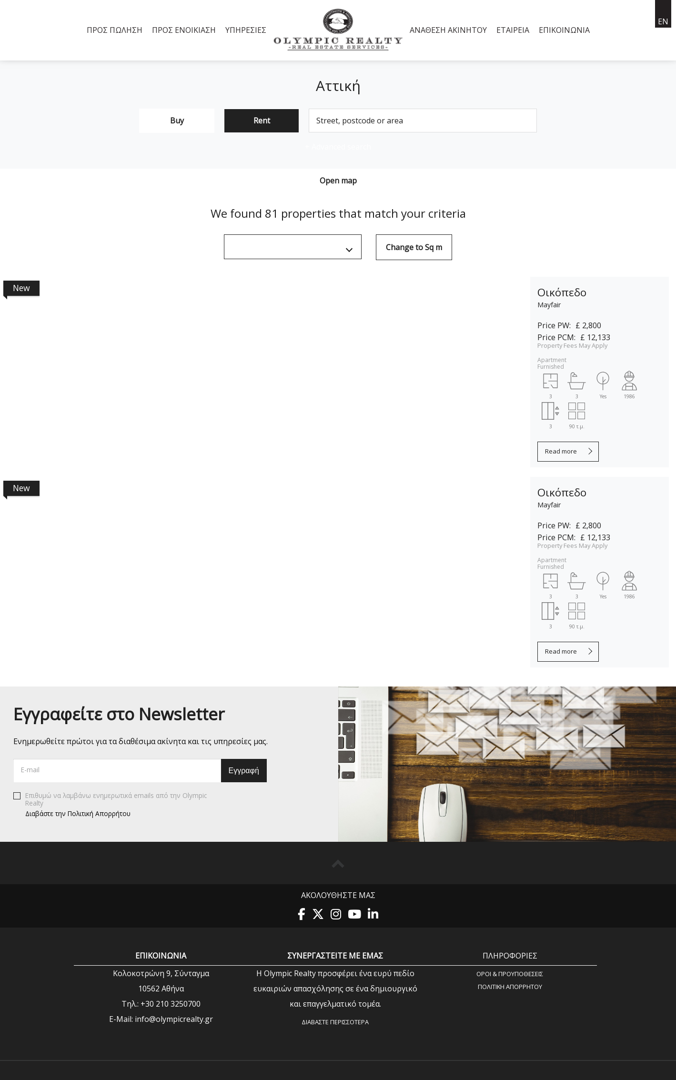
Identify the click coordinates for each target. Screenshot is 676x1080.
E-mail (30, 769)
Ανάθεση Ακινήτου (448, 30)
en (663, 21)
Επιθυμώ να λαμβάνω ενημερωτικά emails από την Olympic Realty (110, 805)
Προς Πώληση (114, 30)
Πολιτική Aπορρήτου (510, 986)
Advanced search (338, 146)
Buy (177, 120)
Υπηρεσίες (245, 30)
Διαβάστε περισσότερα (335, 1022)
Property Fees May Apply (572, 345)
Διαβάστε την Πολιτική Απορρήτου (78, 813)
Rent (261, 120)
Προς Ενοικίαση (184, 30)
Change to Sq (414, 247)
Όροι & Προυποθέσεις (509, 973)
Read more (561, 451)
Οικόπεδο (561, 292)
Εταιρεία (512, 30)
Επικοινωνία (564, 30)
